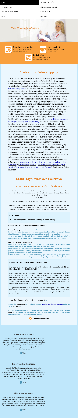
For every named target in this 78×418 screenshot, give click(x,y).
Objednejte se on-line (23, 47)
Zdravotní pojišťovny (7, 393)
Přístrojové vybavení (65, 334)
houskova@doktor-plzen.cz (52, 304)
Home (2, 380)
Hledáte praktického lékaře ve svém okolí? (56, 50)
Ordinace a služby (6, 383)
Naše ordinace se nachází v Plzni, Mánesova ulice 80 (41, 58)
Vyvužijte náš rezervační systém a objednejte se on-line (22, 50)
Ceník (2, 399)
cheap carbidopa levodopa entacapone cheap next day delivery (38, 120)
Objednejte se (4, 386)
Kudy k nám (38, 55)
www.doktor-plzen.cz (17, 88)
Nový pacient (4, 396)
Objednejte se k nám (41, 318)
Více (13, 365)
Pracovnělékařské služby (39, 334)
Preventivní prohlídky (13, 334)
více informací (46, 167)
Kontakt (3, 403)
